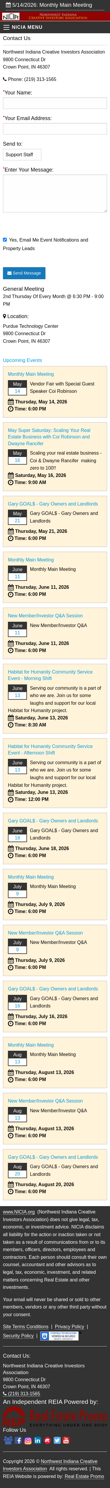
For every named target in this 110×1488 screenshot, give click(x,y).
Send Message (24, 273)
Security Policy (18, 1335)
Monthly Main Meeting (31, 374)
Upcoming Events (22, 360)
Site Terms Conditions (25, 1326)
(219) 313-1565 (21, 1393)
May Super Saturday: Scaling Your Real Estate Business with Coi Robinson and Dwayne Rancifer (49, 437)
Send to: (13, 144)
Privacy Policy (69, 1326)
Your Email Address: (55, 124)
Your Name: (55, 99)
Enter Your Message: (55, 200)
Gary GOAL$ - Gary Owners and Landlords (53, 503)
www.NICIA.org (19, 1211)
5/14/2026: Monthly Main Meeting (49, 5)
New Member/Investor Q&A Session (45, 615)
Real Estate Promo (84, 1476)
